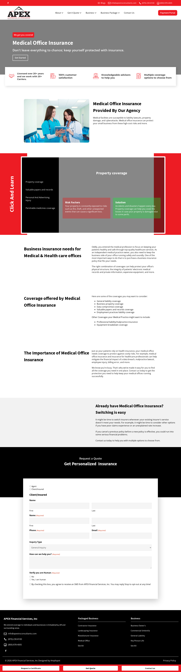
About (59, 12)
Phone (36, 530)
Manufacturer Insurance (88, 635)
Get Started (20, 57)
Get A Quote (74, 12)
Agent (34, 486)
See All (81, 645)
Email (99, 530)
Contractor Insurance (87, 625)
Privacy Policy (169, 660)
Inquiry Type (35, 542)
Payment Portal (167, 12)
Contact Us (129, 12)
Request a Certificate (31, 668)
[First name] (59, 506)
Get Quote (90, 668)
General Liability (138, 635)
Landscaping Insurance (88, 630)
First (31, 510)
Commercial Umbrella (140, 630)
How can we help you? (44, 554)
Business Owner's (138, 625)
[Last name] (122, 506)
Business (91, 12)
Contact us (150, 668)
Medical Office (84, 640)
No (33, 576)
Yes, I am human (39, 579)
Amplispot (55, 660)
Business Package (110, 12)
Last (93, 510)
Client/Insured (38, 489)
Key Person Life (137, 640)
